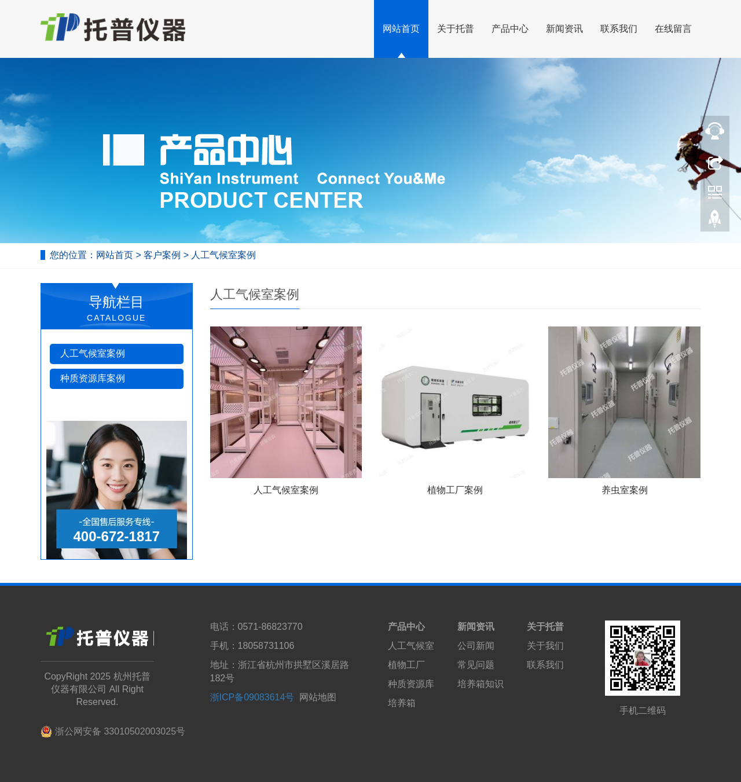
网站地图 (317, 697)
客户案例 (163, 255)
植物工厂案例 (455, 490)
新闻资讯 (564, 29)
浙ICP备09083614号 (252, 697)
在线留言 (673, 29)
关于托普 (455, 29)
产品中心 (510, 29)
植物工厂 (406, 665)
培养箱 (402, 703)
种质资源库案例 (92, 378)
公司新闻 (475, 646)
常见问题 (475, 665)
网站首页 (401, 29)
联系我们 (618, 29)
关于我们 (545, 646)
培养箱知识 (480, 684)
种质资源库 (411, 684)
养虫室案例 (624, 490)
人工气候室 (411, 646)
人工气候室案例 (222, 255)
